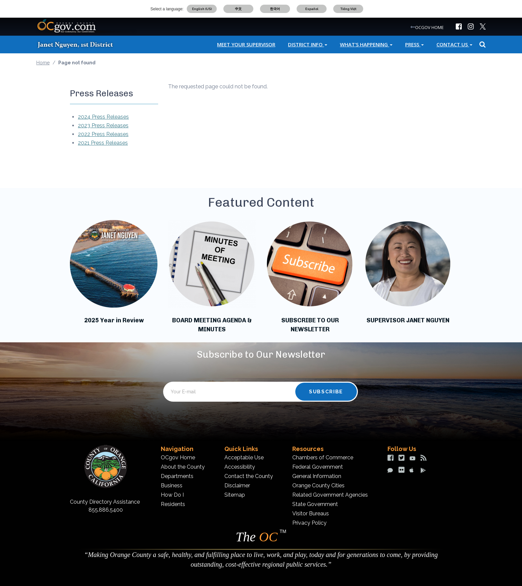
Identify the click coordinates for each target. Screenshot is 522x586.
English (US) (202, 9)
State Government (315, 504)
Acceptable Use (244, 457)
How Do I (172, 495)
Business (171, 485)
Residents (173, 504)
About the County (183, 467)
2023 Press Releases (103, 125)
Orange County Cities (318, 485)
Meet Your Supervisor (246, 44)
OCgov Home (178, 457)
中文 (238, 9)
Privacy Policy (309, 523)
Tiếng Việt (348, 9)
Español (311, 9)
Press (414, 44)
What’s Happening (366, 44)
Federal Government (317, 467)
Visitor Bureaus (310, 513)
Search (481, 44)
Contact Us (454, 44)
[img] (459, 26)
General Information (316, 476)
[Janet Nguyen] (81, 44)
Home (43, 62)
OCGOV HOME (429, 27)
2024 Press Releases (103, 117)
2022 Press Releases (103, 134)
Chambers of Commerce (322, 457)
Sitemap (234, 495)
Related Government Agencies (330, 495)
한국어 (275, 9)
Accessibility (239, 467)
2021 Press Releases (103, 143)
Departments (177, 476)
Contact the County (248, 476)
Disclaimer (237, 485)
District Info (307, 44)
